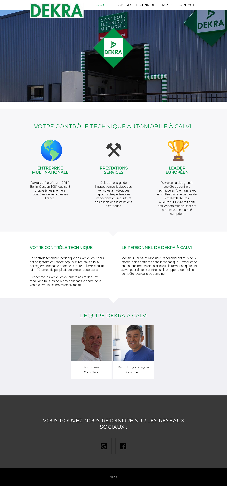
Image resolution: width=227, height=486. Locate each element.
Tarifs (167, 5)
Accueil (103, 5)
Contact (187, 5)
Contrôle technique (135, 5)
